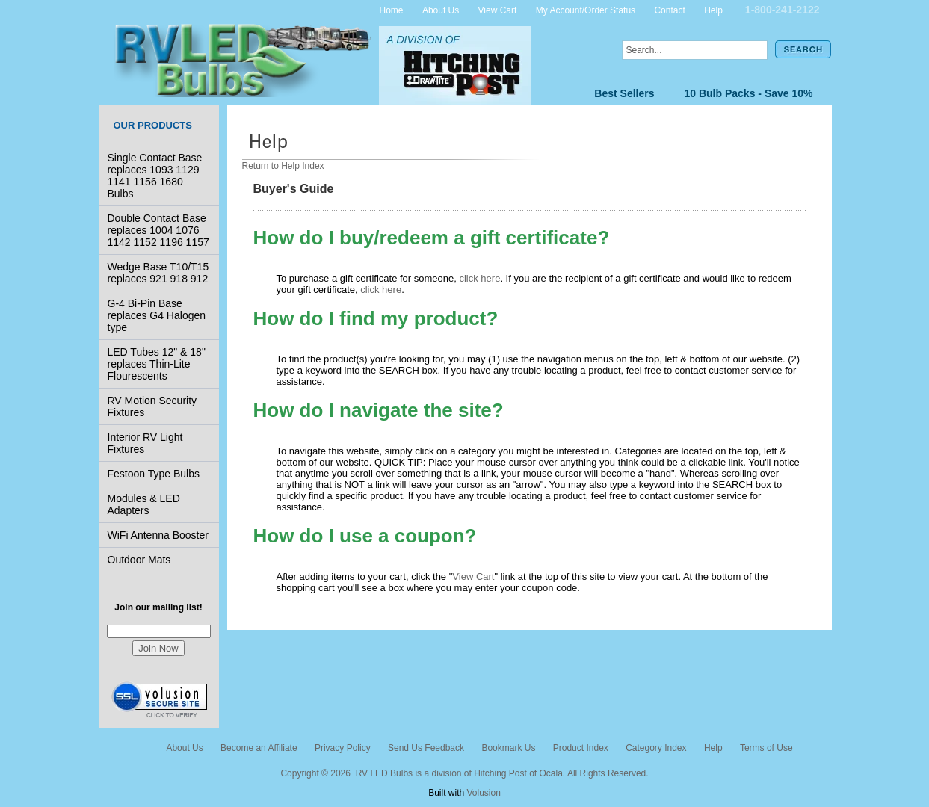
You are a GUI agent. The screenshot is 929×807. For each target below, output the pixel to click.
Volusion (483, 793)
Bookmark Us (508, 748)
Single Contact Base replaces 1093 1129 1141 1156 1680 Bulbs (155, 176)
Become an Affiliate (258, 748)
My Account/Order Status (585, 9)
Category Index (656, 748)
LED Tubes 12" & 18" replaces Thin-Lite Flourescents (157, 364)
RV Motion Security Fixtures (152, 406)
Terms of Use (766, 748)
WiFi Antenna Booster (158, 535)
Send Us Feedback (426, 748)
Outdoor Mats (139, 560)
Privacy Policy (343, 748)
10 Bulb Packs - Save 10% (749, 93)
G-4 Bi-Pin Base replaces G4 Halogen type (157, 315)
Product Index (580, 748)
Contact (669, 9)
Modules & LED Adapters (144, 504)
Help (713, 9)
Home (392, 9)
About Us (440, 9)
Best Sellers (624, 93)
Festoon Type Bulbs (154, 474)
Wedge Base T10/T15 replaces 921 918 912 (158, 273)
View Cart (497, 9)
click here (479, 278)
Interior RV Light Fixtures (145, 443)
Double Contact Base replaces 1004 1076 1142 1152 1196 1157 (158, 230)
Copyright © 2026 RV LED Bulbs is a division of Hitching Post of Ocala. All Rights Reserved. (464, 773)
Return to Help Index (283, 166)
